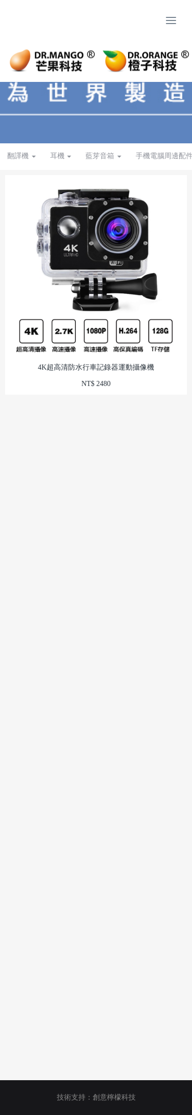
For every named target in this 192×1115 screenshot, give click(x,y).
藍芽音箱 (103, 156)
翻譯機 (21, 156)
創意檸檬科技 (114, 1097)
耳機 (61, 156)
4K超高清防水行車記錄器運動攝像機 (96, 367)
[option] (96, 92)
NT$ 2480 (96, 384)
